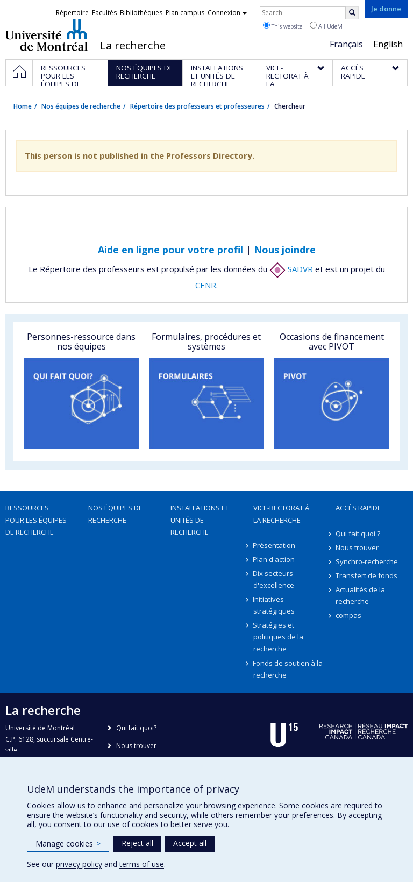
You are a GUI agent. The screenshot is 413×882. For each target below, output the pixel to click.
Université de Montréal (46, 35)
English (388, 44)
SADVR (291, 269)
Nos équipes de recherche (80, 106)
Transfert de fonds (366, 575)
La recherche (133, 45)
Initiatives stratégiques (274, 605)
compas (348, 615)
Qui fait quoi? (136, 727)
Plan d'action (274, 559)
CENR (205, 285)
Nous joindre (285, 249)
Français (346, 44)
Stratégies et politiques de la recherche (278, 636)
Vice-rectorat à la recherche (281, 513)
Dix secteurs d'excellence (273, 579)
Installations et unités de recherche (199, 519)
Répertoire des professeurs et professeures (197, 106)
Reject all (137, 843)
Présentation (274, 545)
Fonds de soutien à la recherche (288, 669)
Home (22, 106)
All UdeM (326, 26)
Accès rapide (358, 508)
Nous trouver (357, 547)
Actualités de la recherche (360, 595)
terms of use (141, 864)
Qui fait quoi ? (358, 533)
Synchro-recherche (367, 561)
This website (282, 26)
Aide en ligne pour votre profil (170, 249)
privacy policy (79, 864)
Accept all (189, 843)
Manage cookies (68, 843)
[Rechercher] (352, 12)
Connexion (227, 12)
